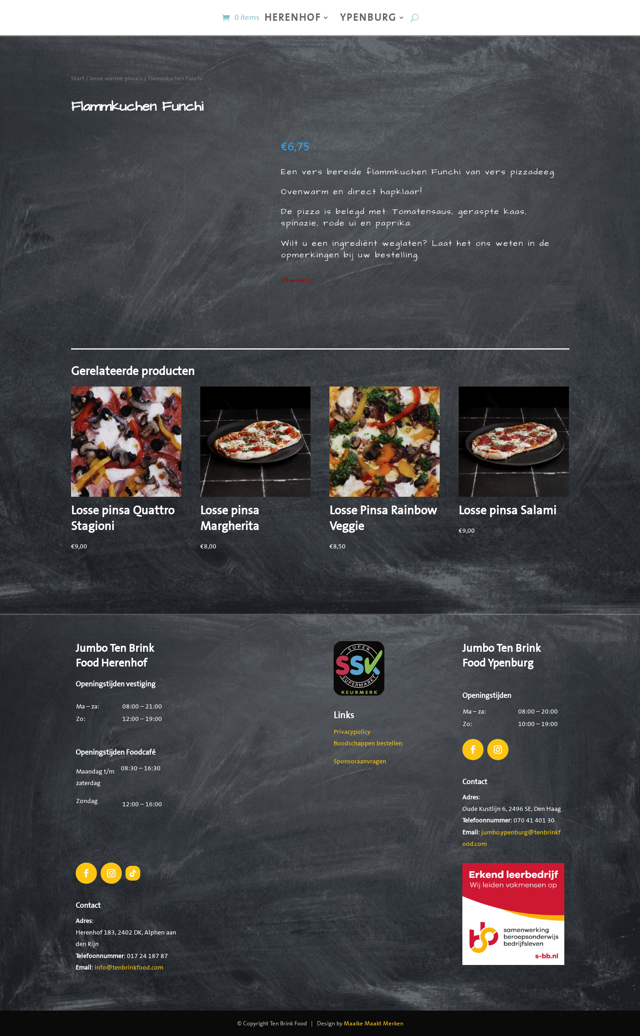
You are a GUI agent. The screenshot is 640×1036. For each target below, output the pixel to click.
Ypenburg (368, 17)
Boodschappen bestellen (368, 743)
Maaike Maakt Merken (373, 1023)
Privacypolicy (352, 731)
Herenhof (292, 17)
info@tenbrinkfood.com (129, 967)
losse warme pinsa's (116, 78)
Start (77, 78)
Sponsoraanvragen (360, 761)
